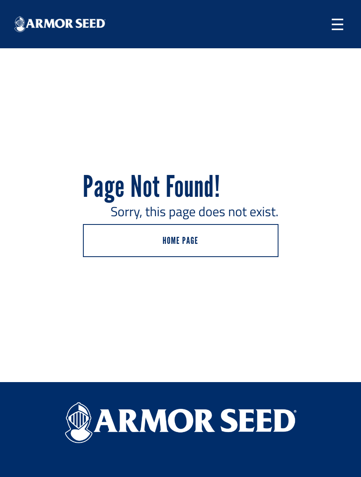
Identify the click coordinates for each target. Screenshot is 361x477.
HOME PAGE (180, 240)
